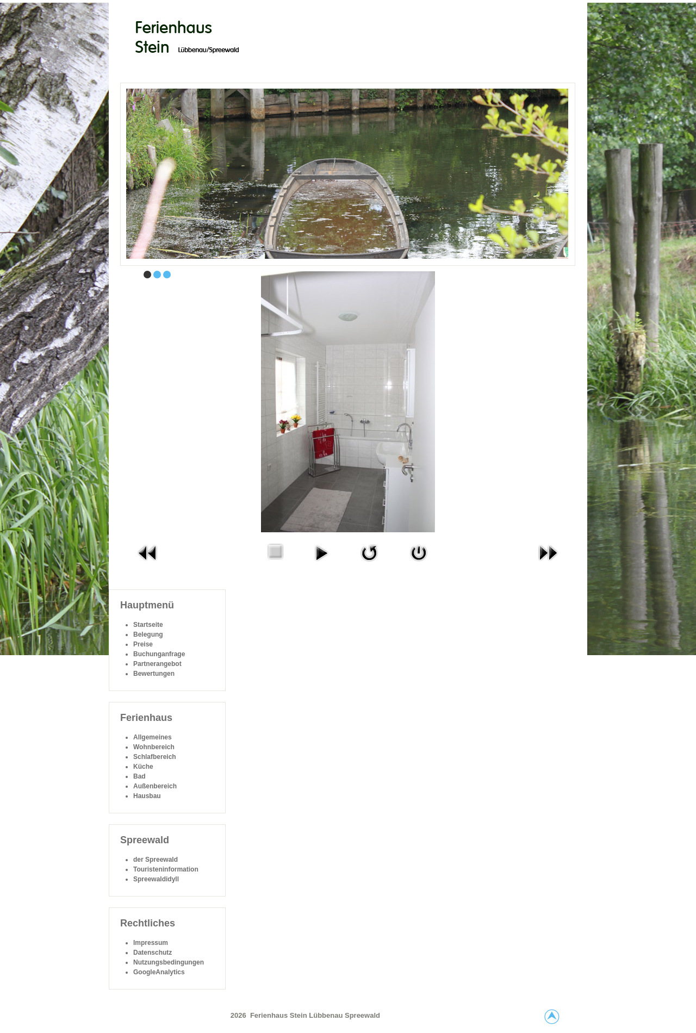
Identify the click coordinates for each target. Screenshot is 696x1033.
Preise (143, 644)
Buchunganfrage (159, 654)
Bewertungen (154, 673)
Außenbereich (155, 786)
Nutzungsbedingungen (168, 962)
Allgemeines (152, 737)
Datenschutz (152, 952)
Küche (143, 766)
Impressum (150, 943)
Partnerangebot (157, 664)
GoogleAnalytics (159, 972)
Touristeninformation (165, 869)
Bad (139, 776)
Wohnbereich (154, 747)
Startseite (148, 624)
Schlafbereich (154, 757)
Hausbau (147, 796)
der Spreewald (155, 859)
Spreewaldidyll (156, 879)
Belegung (148, 634)
